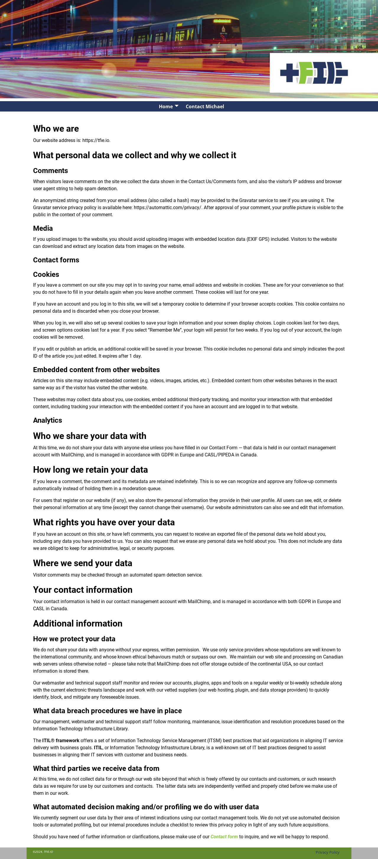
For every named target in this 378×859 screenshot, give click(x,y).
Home (166, 106)
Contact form (224, 836)
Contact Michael (205, 106)
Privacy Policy (328, 852)
